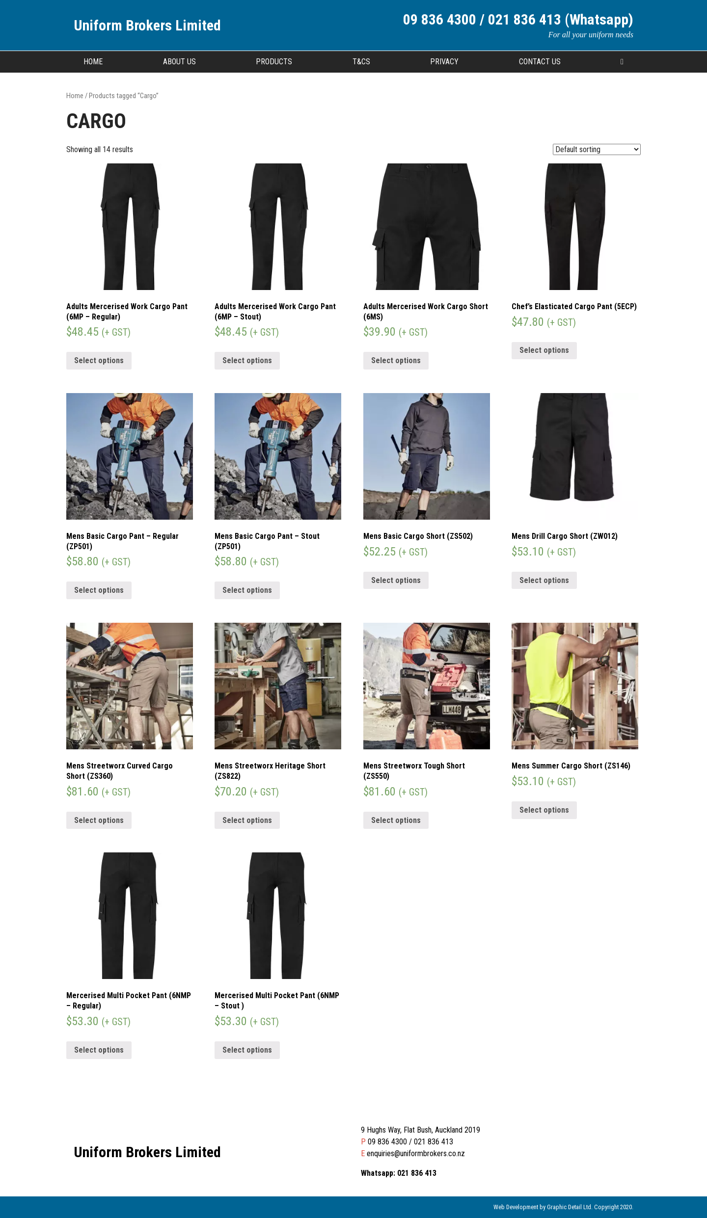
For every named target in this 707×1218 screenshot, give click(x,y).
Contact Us (540, 61)
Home (93, 61)
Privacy (444, 61)
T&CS (361, 61)
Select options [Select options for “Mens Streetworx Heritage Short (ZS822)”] (247, 820)
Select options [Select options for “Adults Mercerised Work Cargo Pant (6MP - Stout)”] (247, 360)
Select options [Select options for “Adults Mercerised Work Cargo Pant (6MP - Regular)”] (99, 360)
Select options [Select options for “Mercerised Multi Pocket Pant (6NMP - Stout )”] (247, 1050)
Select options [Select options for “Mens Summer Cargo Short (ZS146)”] (544, 810)
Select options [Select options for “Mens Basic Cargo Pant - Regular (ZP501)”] (99, 590)
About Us (179, 61)
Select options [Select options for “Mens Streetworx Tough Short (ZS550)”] (396, 820)
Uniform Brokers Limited (147, 25)
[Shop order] (597, 149)
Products (274, 61)
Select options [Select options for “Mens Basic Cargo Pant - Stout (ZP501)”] (247, 590)
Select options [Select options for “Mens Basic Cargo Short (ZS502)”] (396, 580)
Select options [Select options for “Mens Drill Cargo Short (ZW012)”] (544, 580)
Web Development (515, 1207)
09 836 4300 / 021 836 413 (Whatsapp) (518, 19)
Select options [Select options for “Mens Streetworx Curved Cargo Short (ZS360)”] (99, 820)
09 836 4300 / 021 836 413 (410, 1141)
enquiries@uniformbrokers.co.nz (416, 1153)
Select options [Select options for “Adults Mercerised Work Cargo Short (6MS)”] (396, 360)
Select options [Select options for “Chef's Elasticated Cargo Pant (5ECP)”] (544, 350)
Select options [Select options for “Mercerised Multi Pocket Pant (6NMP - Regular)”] (99, 1050)
